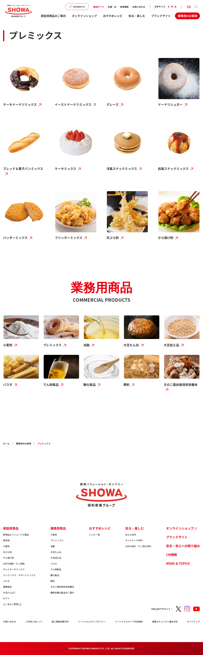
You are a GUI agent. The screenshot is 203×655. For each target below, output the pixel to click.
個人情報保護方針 (60, 621)
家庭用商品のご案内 (53, 16)
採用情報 (124, 6)
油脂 (52, 546)
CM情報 (171, 554)
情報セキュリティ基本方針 (165, 621)
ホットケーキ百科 (134, 540)
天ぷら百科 (130, 534)
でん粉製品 (55, 569)
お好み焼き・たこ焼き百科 (138, 546)
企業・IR (112, 6)
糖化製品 (54, 575)
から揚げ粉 (8, 557)
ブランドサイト (161, 16)
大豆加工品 (55, 557)
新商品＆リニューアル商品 (16, 534)
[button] (196, 7)
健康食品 (7, 586)
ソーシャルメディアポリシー (92, 621)
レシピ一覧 (94, 534)
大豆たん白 (55, 552)
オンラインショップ (84, 16)
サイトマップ (193, 621)
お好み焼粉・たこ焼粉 (14, 563)
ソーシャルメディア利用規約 (129, 621)
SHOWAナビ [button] (79, 6)
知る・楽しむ (137, 16)
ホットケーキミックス (14, 569)
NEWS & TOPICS (178, 563)
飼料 (52, 581)
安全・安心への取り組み (183, 546)
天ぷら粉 (7, 552)
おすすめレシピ (112, 16)
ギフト (6, 598)
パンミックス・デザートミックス (19, 575)
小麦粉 (6, 546)
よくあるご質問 (12, 604)
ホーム (6, 443)
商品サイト (98, 6)
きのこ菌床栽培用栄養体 (62, 586)
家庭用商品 (10, 528)
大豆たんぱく (9, 592)
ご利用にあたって (33, 621)
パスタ (6, 581)
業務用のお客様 (187, 16)
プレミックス (56, 540)
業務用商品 (58, 528)
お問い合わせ (138, 6)
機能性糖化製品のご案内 (62, 592)
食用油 (6, 540)
